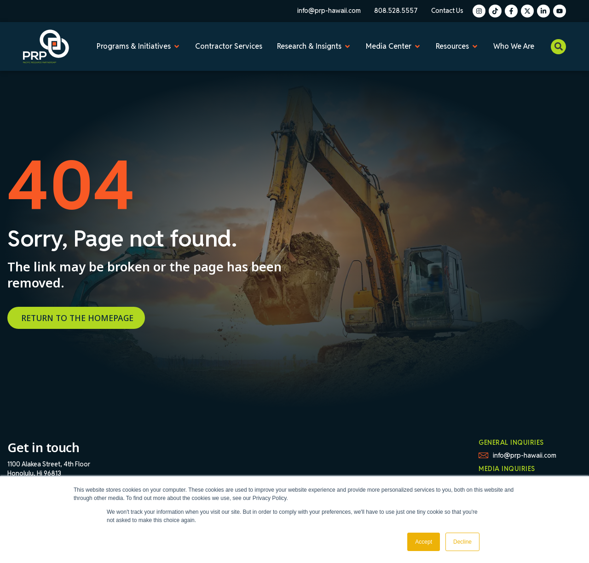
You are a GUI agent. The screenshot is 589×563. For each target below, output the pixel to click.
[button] (558, 46)
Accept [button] (423, 542)
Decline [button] (462, 542)
